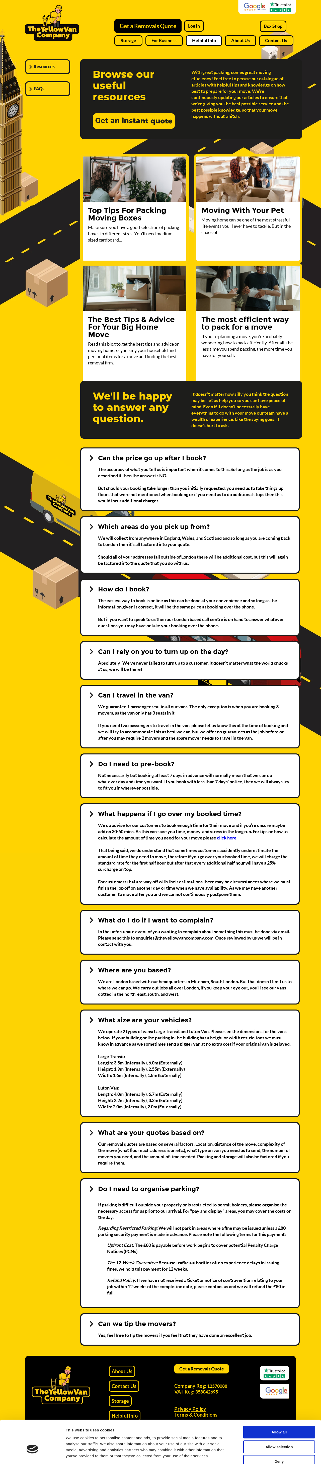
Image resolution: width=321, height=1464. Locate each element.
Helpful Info (204, 40)
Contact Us (276, 40)
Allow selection (279, 1417)
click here (226, 837)
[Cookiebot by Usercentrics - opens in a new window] (32, 1454)
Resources (44, 66)
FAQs (39, 88)
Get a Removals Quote (148, 26)
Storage (128, 40)
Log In (194, 26)
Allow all (279, 1403)
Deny (279, 1432)
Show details (263, 1454)
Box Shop (273, 26)
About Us (240, 40)
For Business (164, 40)
